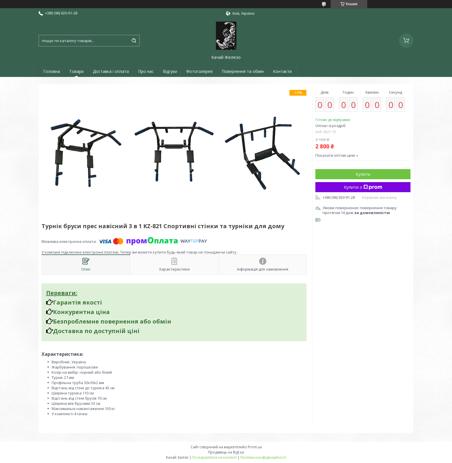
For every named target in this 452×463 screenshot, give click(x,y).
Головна (51, 71)
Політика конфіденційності (263, 457)
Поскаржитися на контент (214, 457)
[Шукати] (134, 40)
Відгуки (170, 71)
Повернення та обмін (243, 71)
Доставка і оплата (111, 71)
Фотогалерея (199, 71)
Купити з (363, 187)
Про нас (146, 71)
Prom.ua (255, 447)
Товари (76, 71)
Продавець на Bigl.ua (226, 452)
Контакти (282, 71)
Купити (363, 174)
